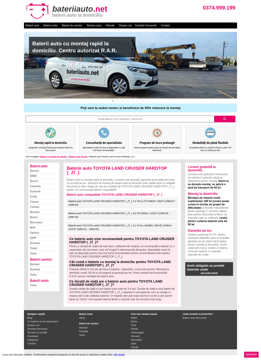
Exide (33, 196)
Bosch (34, 181)
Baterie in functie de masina (53, 157)
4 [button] (128, 101)
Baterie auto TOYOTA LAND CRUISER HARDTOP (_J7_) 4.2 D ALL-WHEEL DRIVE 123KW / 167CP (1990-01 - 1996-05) (120, 227)
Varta (33, 253)
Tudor (33, 248)
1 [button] (113, 101)
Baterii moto (50, 25)
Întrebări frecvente (145, 25)
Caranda (35, 186)
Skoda (134, 328)
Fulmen (34, 207)
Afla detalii (119, 354)
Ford (133, 325)
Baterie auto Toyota (78, 157)
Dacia (134, 321)
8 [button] (148, 101)
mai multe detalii (209, 273)
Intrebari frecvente (37, 328)
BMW (33, 175)
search (225, 119)
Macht (34, 217)
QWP (33, 237)
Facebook (32, 336)
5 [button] (133, 101)
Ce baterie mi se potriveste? (42, 321)
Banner (34, 170)
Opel (133, 343)
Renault (135, 336)
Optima (34, 232)
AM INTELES (251, 355)
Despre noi (125, 25)
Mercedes (36, 222)
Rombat (35, 243)
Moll (32, 227)
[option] (130, 65)
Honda (134, 347)
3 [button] (123, 101)
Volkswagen (137, 332)
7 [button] (143, 101)
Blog (29, 317)
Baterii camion (41, 259)
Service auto (94, 25)
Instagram (32, 339)
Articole (110, 25)
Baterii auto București (195, 317)
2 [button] (118, 101)
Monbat (34, 212)
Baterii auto (32, 25)
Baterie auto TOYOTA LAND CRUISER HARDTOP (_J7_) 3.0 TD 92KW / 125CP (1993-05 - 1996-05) (119, 215)
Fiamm (34, 201)
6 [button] (138, 101)
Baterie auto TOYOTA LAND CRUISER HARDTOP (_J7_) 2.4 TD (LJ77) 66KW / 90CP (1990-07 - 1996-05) (122, 203)
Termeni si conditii (37, 332)
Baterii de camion (72, 25)
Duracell (35, 191)
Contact (165, 25)
